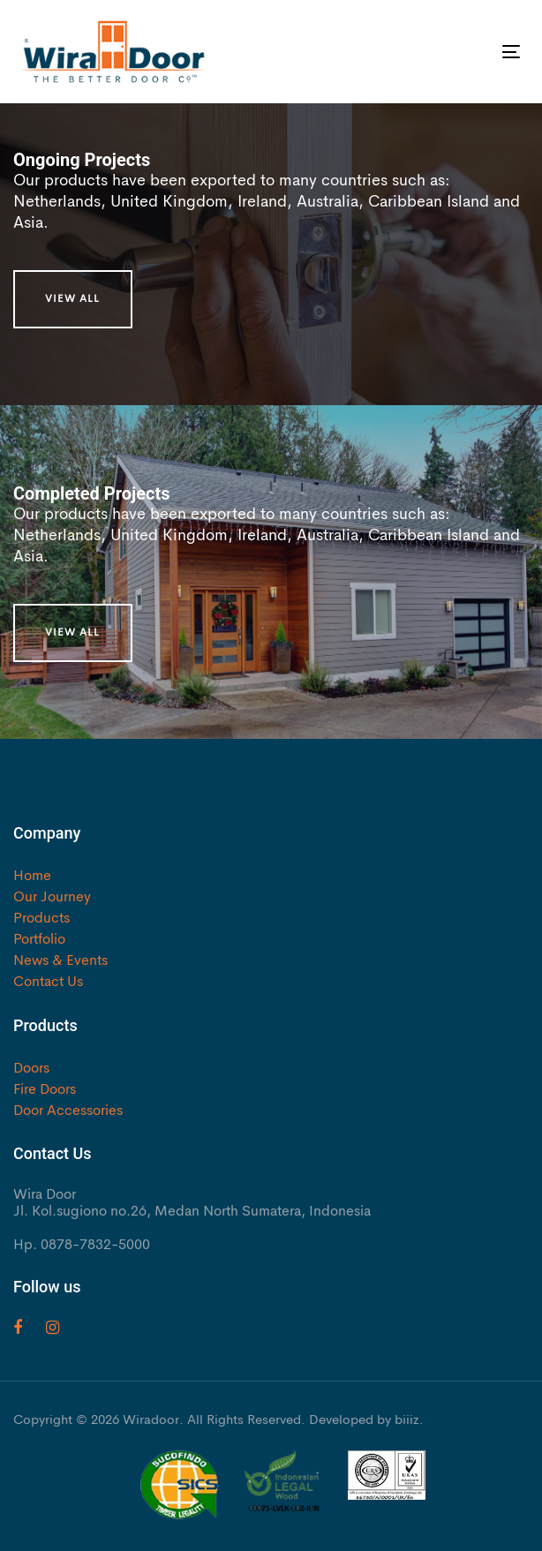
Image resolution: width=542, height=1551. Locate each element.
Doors (31, 1069)
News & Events (60, 961)
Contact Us (48, 982)
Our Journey (52, 898)
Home (32, 877)
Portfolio (39, 940)
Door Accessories (68, 1111)
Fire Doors (44, 1090)
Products (41, 919)
